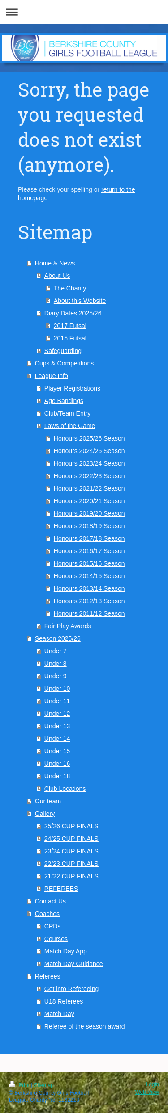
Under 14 (57, 738)
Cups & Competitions (64, 363)
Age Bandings (63, 400)
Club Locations (65, 788)
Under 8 (55, 663)
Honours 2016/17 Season (89, 550)
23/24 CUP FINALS (71, 851)
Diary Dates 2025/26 (73, 313)
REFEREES (61, 888)
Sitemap (44, 1085)
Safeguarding (63, 350)
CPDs (52, 926)
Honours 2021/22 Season (89, 488)
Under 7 (55, 651)
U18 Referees (63, 1001)
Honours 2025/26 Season (89, 438)
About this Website (80, 300)
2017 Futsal (70, 325)
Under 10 (57, 688)
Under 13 (57, 726)
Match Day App (65, 951)
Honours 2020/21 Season (89, 500)
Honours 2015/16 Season (89, 563)
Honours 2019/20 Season (89, 513)
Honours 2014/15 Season (89, 576)
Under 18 (57, 776)
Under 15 (57, 751)
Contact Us (50, 901)
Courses (56, 938)
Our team (48, 801)
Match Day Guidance (73, 963)
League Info (51, 375)
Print (20, 1085)
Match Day (59, 1013)
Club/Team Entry (67, 413)
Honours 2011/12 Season (89, 613)
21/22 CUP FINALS (71, 876)
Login (152, 1084)
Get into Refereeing (71, 988)
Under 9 (55, 676)
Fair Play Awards (67, 626)
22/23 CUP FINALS (71, 863)
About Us (57, 275)
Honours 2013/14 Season (89, 588)
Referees (47, 976)
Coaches (47, 913)
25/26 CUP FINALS (71, 826)
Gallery (45, 813)
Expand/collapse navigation (84, 11)
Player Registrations (72, 388)
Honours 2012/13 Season (89, 601)
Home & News (55, 263)
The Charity (70, 288)
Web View (147, 1092)
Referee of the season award (84, 1026)
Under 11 (57, 701)
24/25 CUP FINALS (71, 838)
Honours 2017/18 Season (89, 538)
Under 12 (57, 713)
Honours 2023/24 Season (89, 463)
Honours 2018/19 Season (89, 525)
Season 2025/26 (58, 638)
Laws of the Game (69, 425)
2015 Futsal (70, 338)
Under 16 (57, 763)
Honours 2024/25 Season (89, 450)
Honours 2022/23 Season (89, 475)
